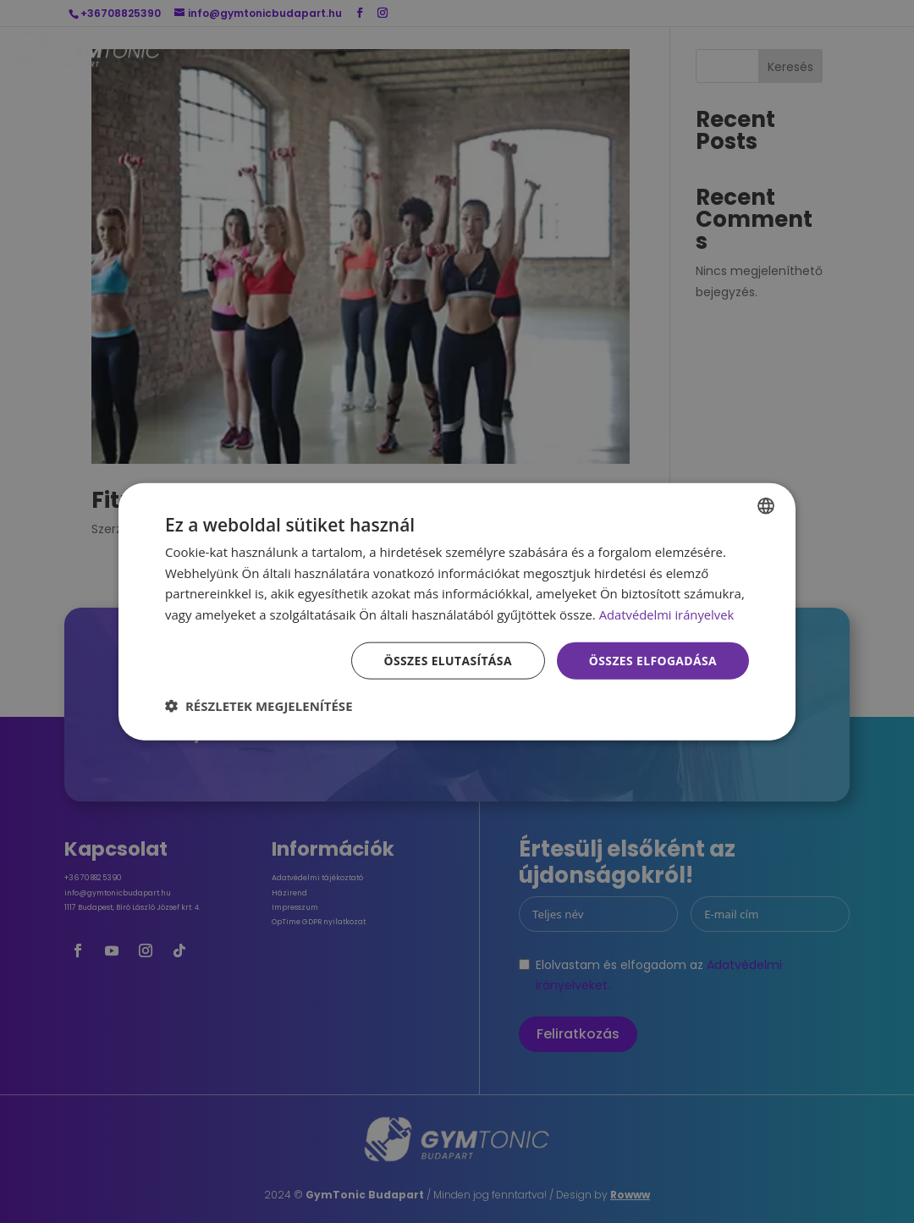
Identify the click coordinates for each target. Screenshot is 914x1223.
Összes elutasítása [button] (446, 660)
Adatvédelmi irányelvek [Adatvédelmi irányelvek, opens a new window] (667, 614)
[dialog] (457, 611)
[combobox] (765, 505)
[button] (259, 706)
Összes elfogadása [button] (652, 660)
